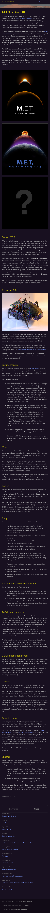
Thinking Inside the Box (10, 849)
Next (36, 809)
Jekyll (13, 910)
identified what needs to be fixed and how (32, 349)
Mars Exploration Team (24, 18)
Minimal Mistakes (22, 910)
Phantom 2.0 (6, 829)
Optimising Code (7, 863)
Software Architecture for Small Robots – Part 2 (18, 843)
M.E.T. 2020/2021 (8, 2)
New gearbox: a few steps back (12, 876)
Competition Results (9, 816)
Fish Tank (5, 823)
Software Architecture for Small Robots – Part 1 (18, 883)
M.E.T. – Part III (7, 889)
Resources (42, 2)
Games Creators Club (25, 732)
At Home (5, 856)
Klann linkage (34, 368)
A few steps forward (9, 869)
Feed (27, 905)
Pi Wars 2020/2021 (27, 901)
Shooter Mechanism (9, 836)
